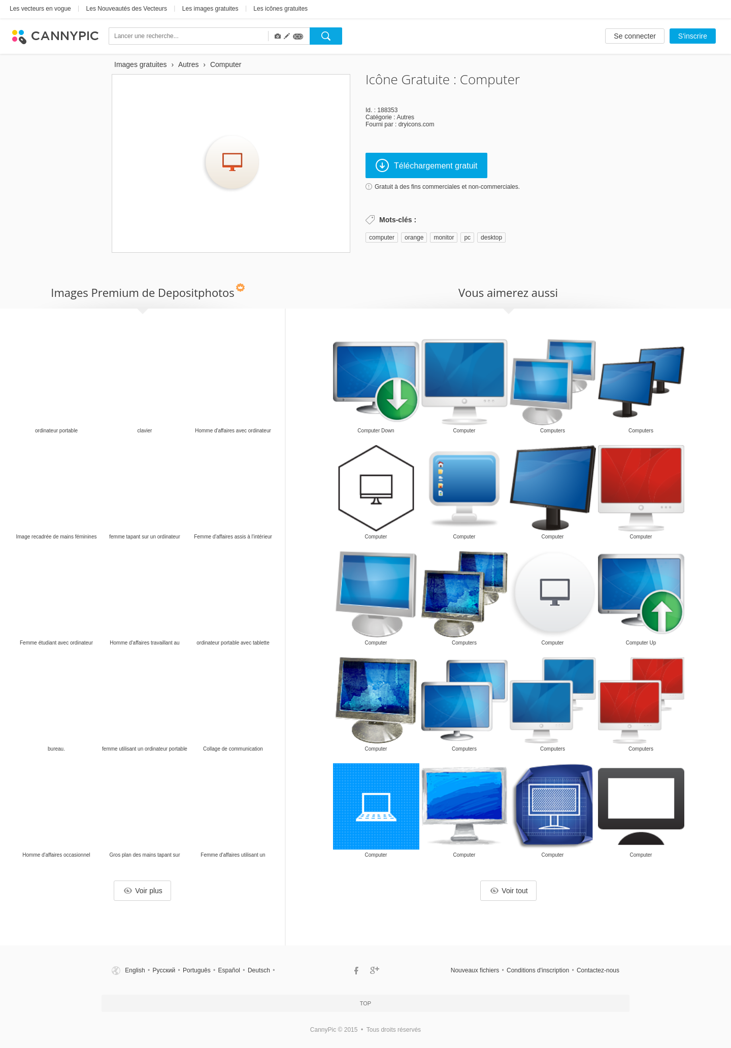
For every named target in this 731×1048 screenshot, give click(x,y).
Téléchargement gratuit (427, 165)
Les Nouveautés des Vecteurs (126, 8)
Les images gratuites (210, 8)
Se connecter (635, 36)
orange (414, 237)
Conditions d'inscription (538, 970)
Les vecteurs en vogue (40, 8)
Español (229, 970)
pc (467, 237)
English (135, 970)
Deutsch (259, 970)
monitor (444, 237)
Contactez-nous (598, 970)
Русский (164, 970)
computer (381, 237)
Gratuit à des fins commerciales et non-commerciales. (447, 186)
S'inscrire (692, 36)
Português (197, 970)
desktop (491, 237)
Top (365, 1003)
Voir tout (508, 891)
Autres (405, 117)
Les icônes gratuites (280, 8)
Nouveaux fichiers (475, 970)
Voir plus (143, 891)
